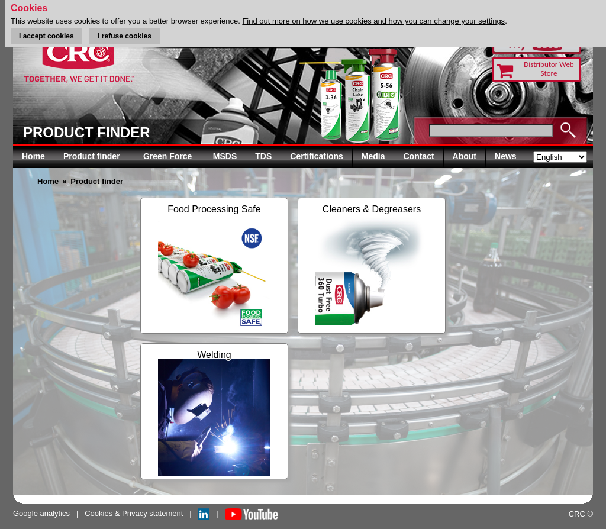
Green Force (167, 156)
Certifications (316, 156)
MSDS (225, 156)
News (506, 156)
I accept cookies (46, 36)
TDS (263, 156)
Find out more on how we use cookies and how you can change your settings (373, 21)
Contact (418, 156)
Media (373, 156)
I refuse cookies (125, 36)
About (464, 156)
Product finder (93, 156)
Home (33, 156)
